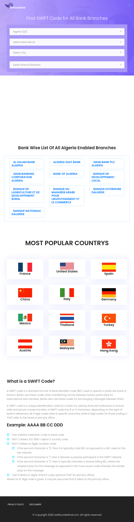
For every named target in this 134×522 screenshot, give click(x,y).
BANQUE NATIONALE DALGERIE (26, 212)
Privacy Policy (16, 504)
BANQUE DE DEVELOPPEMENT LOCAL (103, 177)
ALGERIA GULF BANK (67, 162)
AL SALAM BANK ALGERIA (23, 163)
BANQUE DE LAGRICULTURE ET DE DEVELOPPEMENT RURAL (26, 194)
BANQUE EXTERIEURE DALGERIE (106, 190)
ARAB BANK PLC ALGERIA (103, 163)
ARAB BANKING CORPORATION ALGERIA (23, 177)
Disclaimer (35, 504)
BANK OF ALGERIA (65, 174)
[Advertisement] (67, 119)
